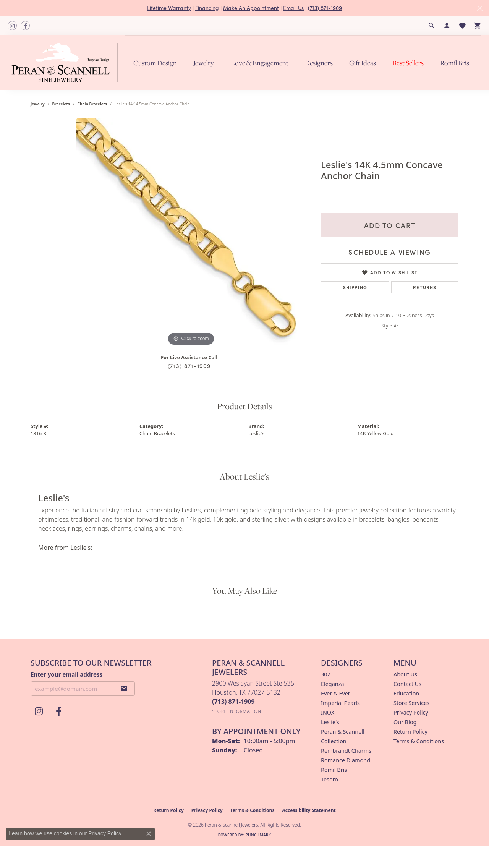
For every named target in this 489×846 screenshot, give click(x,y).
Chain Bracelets (92, 104)
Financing (207, 7)
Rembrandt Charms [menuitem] (346, 750)
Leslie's (256, 433)
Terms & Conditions (418, 741)
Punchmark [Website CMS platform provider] (258, 835)
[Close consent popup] (148, 833)
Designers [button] (319, 63)
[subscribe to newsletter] (124, 688)
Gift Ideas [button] (362, 63)
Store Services (411, 703)
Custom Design (155, 63)
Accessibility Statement (308, 810)
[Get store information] (236, 711)
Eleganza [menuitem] (332, 683)
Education (406, 693)
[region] (191, 233)
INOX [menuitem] (327, 712)
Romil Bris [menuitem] (334, 769)
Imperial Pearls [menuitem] (340, 703)
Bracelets (61, 104)
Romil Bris (454, 63)
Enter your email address (66, 674)
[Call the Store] (233, 701)
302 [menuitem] (325, 674)
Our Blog (404, 722)
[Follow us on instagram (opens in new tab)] (12, 25)
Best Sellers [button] (408, 63)
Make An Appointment (251, 7)
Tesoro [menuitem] (329, 779)
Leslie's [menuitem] (330, 722)
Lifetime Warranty (169, 7)
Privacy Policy (410, 712)
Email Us (293, 7)
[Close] (479, 8)
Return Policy (410, 731)
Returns (424, 287)
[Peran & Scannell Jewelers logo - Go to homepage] (66, 62)
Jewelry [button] (203, 63)
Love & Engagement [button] (259, 63)
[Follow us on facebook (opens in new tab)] (25, 25)
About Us (405, 674)
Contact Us (407, 683)
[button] (432, 25)
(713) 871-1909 (325, 7)
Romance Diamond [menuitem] (345, 760)
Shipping (355, 287)
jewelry (38, 104)
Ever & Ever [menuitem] (335, 693)
